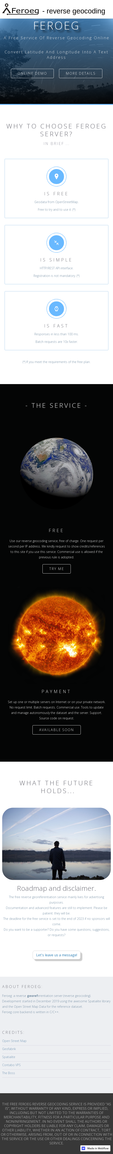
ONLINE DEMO (32, 73)
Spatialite (8, 1057)
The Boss (8, 1073)
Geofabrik (9, 1049)
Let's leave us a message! (56, 955)
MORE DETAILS (81, 73)
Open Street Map (14, 1041)
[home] (56, 9)
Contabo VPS (11, 1065)
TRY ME (56, 568)
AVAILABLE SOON (56, 729)
